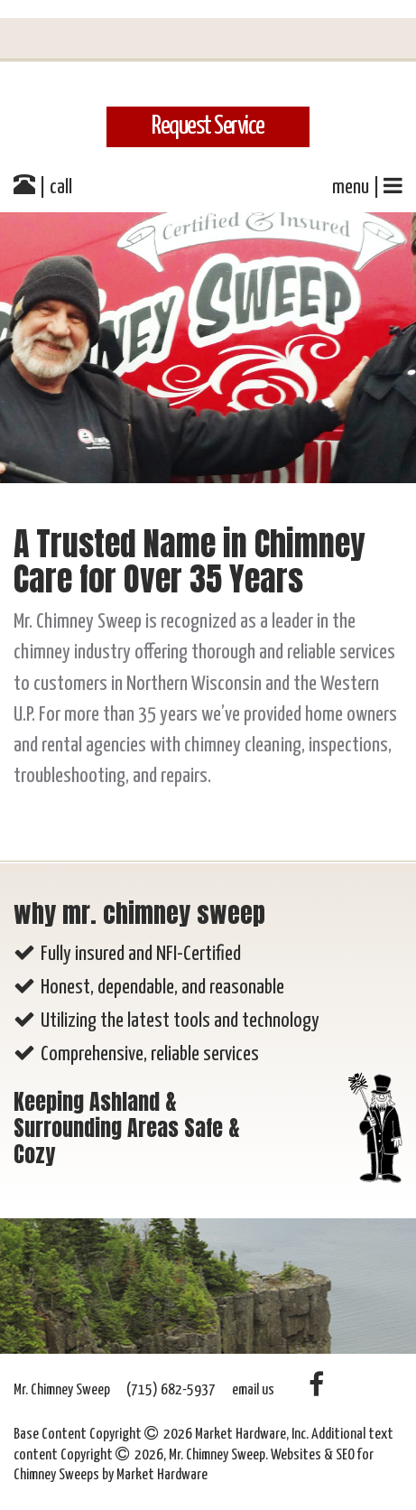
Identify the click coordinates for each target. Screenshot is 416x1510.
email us (253, 1390)
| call (43, 185)
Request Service (208, 126)
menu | (367, 186)
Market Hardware (162, 1475)
